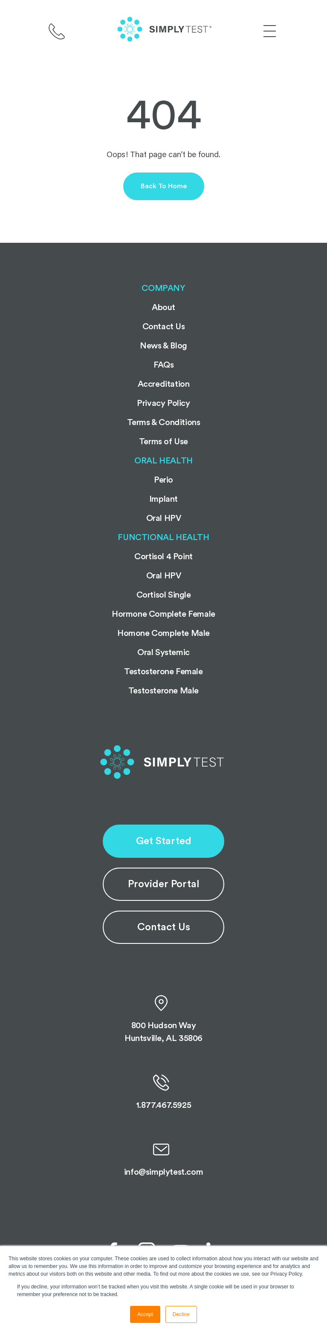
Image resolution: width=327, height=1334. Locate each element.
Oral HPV (163, 518)
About (163, 307)
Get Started (163, 841)
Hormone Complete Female (163, 614)
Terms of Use (163, 441)
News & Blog (163, 346)
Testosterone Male (163, 691)
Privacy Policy (163, 403)
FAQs (163, 365)
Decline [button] (181, 1314)
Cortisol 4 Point (163, 556)
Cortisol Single (163, 595)
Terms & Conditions (163, 422)
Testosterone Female (163, 671)
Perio (163, 480)
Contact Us (163, 927)
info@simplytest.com (163, 1158)
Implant (163, 499)
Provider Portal (164, 884)
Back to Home (164, 186)
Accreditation (164, 384)
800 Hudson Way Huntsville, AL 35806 (163, 1019)
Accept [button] (145, 1314)
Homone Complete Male (163, 633)
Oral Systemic (163, 652)
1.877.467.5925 (163, 1092)
